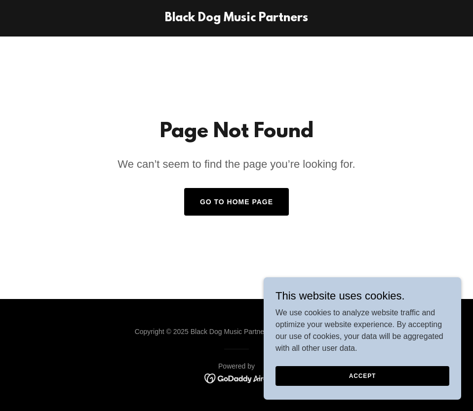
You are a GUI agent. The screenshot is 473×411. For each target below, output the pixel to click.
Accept (362, 375)
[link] (236, 18)
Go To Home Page (236, 202)
